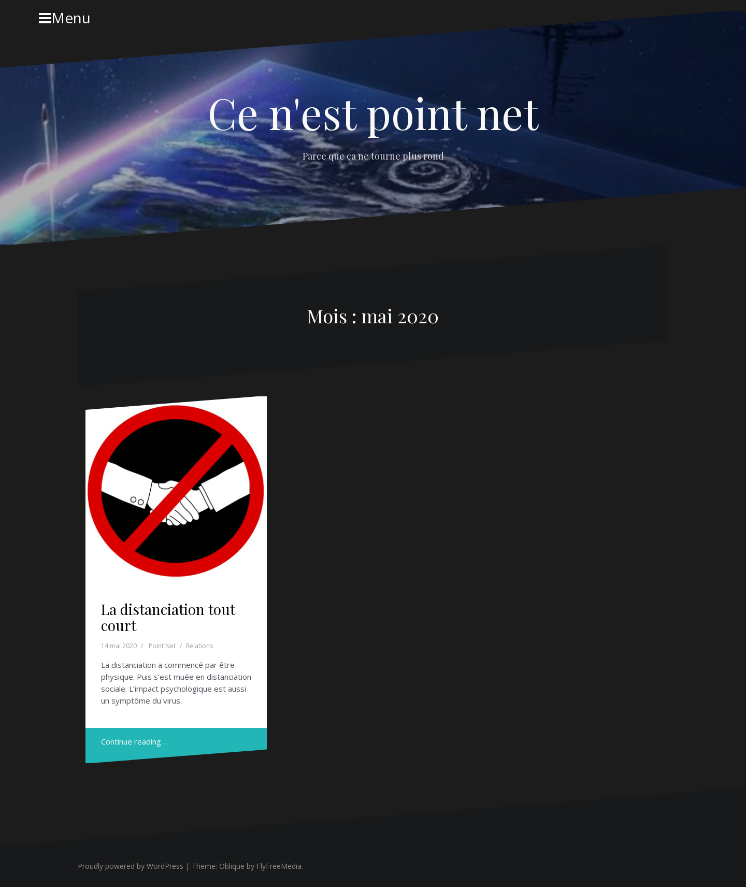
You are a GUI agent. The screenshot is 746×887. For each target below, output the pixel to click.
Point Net (162, 645)
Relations (199, 645)
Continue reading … (135, 741)
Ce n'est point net (373, 112)
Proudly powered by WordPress (130, 866)
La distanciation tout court (168, 617)
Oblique (232, 866)
